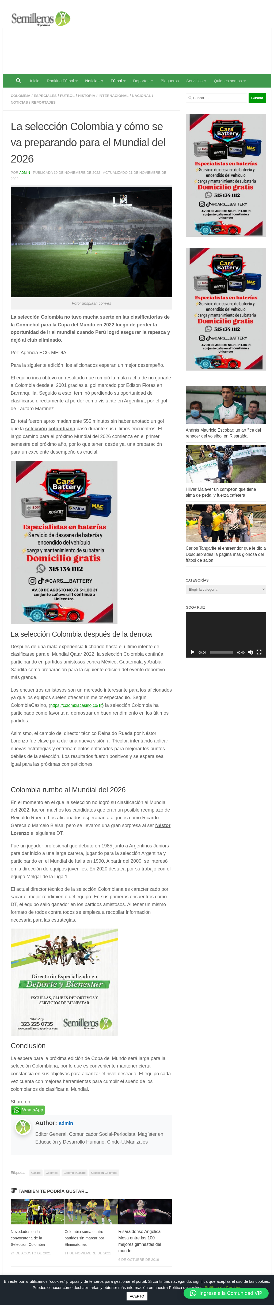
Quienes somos (228, 80)
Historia (93, 95)
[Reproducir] (192, 652)
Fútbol (116, 80)
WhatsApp (32, 1109)
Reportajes (46, 102)
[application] (226, 635)
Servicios (194, 80)
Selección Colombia (104, 1172)
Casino (36, 1172)
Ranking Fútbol (60, 80)
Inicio (34, 80)
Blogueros (170, 80)
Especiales (48, 95)
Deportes (141, 80)
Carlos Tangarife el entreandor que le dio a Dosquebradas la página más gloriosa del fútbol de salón (226, 554)
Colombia (21, 95)
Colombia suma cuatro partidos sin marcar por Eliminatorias (86, 1237)
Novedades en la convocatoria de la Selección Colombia (29, 1237)
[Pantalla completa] (259, 652)
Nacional (153, 95)
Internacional (123, 95)
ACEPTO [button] (137, 1296)
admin (24, 172)
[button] (226, 1293)
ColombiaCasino (74, 1172)
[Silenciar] (250, 652)
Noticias (92, 80)
